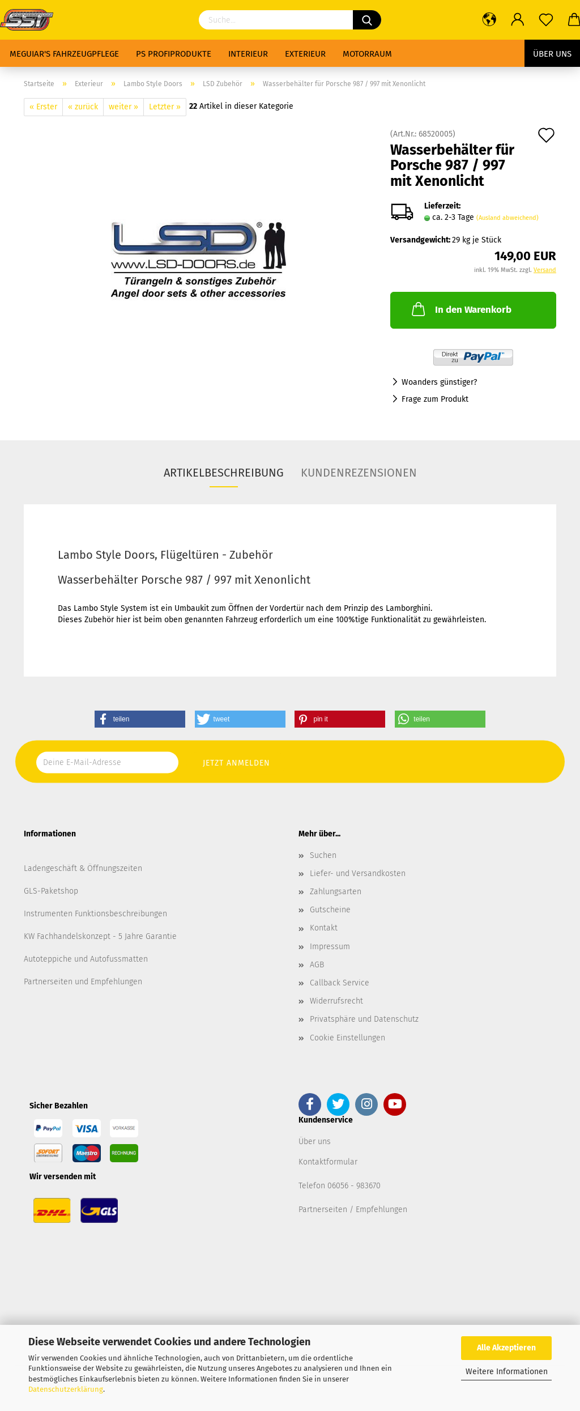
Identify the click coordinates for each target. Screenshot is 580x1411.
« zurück (83, 107)
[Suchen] (367, 19)
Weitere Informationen (507, 1371)
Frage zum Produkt (435, 399)
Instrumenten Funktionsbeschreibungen (95, 914)
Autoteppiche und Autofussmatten (86, 959)
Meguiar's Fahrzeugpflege (64, 54)
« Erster (43, 107)
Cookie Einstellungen (347, 1038)
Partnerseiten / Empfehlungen (352, 1209)
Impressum (330, 946)
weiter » (123, 107)
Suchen (323, 855)
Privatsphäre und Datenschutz (364, 1019)
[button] (140, 719)
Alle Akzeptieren (506, 1348)
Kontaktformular (327, 1162)
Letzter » (165, 107)
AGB (317, 965)
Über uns (552, 54)
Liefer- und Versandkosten (358, 873)
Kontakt (324, 928)
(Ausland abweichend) (507, 218)
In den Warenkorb (460, 309)
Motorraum (367, 54)
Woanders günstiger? (439, 382)
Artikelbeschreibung (224, 472)
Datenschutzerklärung (65, 1389)
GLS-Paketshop (51, 891)
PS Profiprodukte (173, 54)
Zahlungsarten (335, 891)
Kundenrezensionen (359, 472)
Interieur (248, 54)
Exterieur (305, 54)
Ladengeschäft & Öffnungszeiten (83, 868)
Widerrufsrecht (336, 1001)
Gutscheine (330, 910)
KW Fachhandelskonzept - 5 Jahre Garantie (100, 936)
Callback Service (339, 983)
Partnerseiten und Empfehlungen (83, 982)
